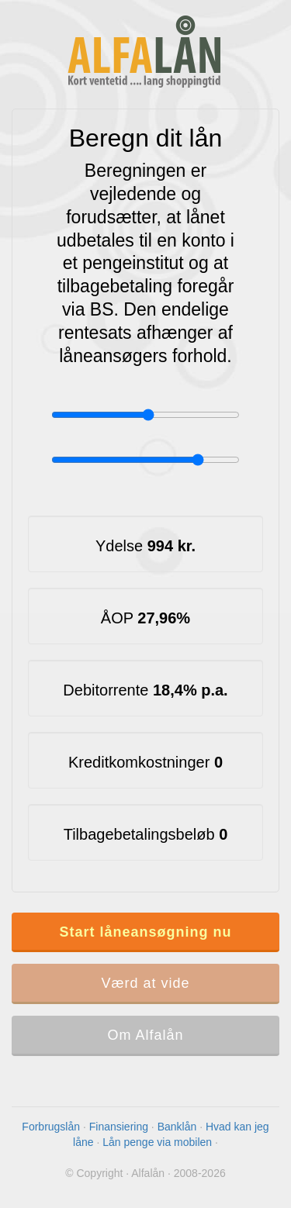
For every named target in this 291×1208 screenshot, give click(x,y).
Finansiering (118, 1126)
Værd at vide (145, 983)
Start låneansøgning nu (145, 932)
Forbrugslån (51, 1126)
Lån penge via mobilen (157, 1142)
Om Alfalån (145, 1035)
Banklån (177, 1126)
